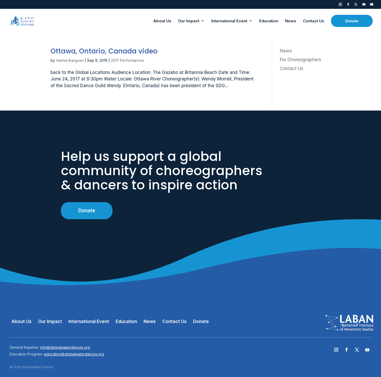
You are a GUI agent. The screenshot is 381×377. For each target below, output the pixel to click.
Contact (371, 5)
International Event (88, 321)
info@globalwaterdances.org (65, 347)
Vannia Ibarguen (70, 60)
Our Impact (50, 321)
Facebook (348, 5)
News (286, 50)
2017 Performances (127, 60)
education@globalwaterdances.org (74, 354)
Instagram (340, 5)
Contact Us (291, 68)
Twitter (355, 5)
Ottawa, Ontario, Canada (104, 51)
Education (126, 321)
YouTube (363, 5)
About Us (21, 321)
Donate (86, 211)
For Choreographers (300, 59)
